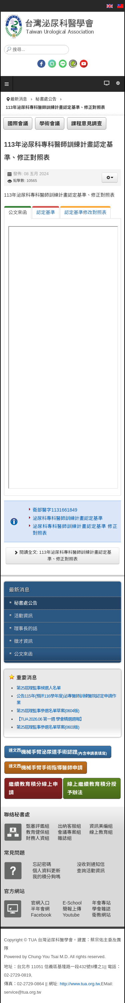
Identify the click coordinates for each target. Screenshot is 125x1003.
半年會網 (40, 909)
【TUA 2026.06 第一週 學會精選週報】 (50, 719)
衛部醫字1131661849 (55, 510)
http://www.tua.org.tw (80, 983)
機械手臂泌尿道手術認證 (58, 751)
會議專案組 (69, 832)
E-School (72, 903)
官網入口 (40, 903)
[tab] (17, 212)
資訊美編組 (101, 826)
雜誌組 (65, 838)
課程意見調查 (86, 123)
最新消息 (18, 99)
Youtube (71, 915)
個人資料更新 (46, 870)
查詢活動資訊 (91, 870)
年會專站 (101, 903)
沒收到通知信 (91, 864)
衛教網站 (101, 915)
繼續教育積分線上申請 (33, 788)
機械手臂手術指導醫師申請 (46, 767)
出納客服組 (69, 826)
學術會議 (49, 123)
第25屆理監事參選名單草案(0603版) (47, 727)
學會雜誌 (101, 909)
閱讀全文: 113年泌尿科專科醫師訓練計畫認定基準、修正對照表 (63, 555)
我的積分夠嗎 (46, 876)
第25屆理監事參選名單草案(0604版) (47, 710)
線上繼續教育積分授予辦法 (92, 788)
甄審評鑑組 (37, 826)
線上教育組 (101, 832)
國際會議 (18, 123)
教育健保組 (37, 832)
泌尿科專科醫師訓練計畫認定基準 (68, 518)
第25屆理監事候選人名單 (38, 687)
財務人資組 (37, 838)
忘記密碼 (41, 864)
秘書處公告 (45, 99)
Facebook (41, 915)
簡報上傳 (72, 909)
